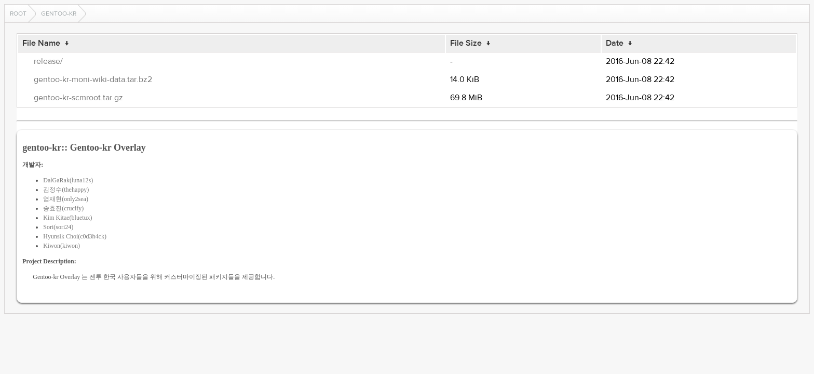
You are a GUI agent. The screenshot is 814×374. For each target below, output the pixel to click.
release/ (48, 61)
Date (614, 43)
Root (18, 13)
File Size (466, 43)
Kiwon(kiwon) (61, 245)
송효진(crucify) (63, 208)
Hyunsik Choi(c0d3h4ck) (74, 236)
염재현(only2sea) (65, 199)
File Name (41, 43)
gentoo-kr (58, 13)
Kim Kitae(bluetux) (67, 217)
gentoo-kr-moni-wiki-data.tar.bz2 (93, 79)
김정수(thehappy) (66, 189)
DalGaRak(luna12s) (68, 180)
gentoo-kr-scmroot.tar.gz (78, 97)
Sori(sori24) (58, 227)
